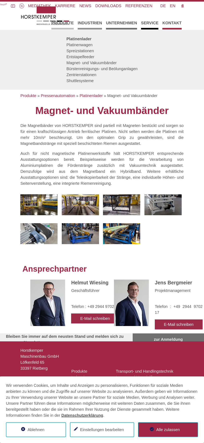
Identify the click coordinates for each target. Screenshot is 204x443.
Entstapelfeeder (80, 57)
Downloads (108, 6)
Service (149, 23)
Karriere (65, 6)
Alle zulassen (168, 429)
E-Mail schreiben (95, 318)
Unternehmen (121, 23)
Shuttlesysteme (80, 81)
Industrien (90, 23)
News (85, 6)
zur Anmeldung (168, 339)
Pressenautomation (58, 95)
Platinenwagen (80, 45)
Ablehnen (35, 429)
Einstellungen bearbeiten (102, 429)
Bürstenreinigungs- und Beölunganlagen (102, 69)
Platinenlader (79, 39)
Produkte (62, 23)
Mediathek (39, 6)
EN (173, 6)
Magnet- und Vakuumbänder (92, 63)
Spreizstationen (80, 51)
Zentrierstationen (81, 75)
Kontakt (171, 23)
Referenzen (138, 6)
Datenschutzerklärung (82, 415)
